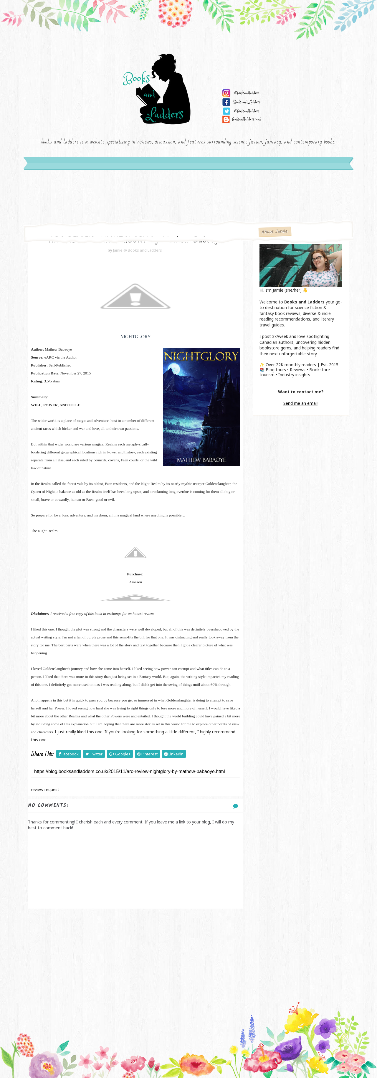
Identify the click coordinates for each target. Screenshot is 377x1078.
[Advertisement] (135, 955)
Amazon (135, 582)
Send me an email (300, 403)
